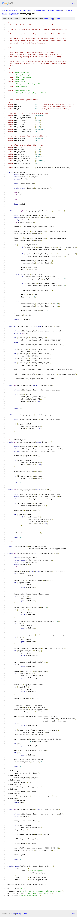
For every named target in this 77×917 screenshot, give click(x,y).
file (46, 19)
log (51, 19)
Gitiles (13, 914)
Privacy (18, 914)
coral (4, 10)
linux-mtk (13, 10)
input (4, 13)
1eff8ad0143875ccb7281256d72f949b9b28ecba (40, 10)
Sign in (72, 3)
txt (68, 914)
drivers (69, 10)
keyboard (13, 13)
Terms (25, 914)
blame (58, 19)
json (73, 914)
